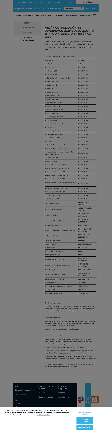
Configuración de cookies (85, 413)
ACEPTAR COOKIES (85, 427)
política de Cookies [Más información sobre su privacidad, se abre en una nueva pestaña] (43, 415)
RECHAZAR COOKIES (85, 420)
